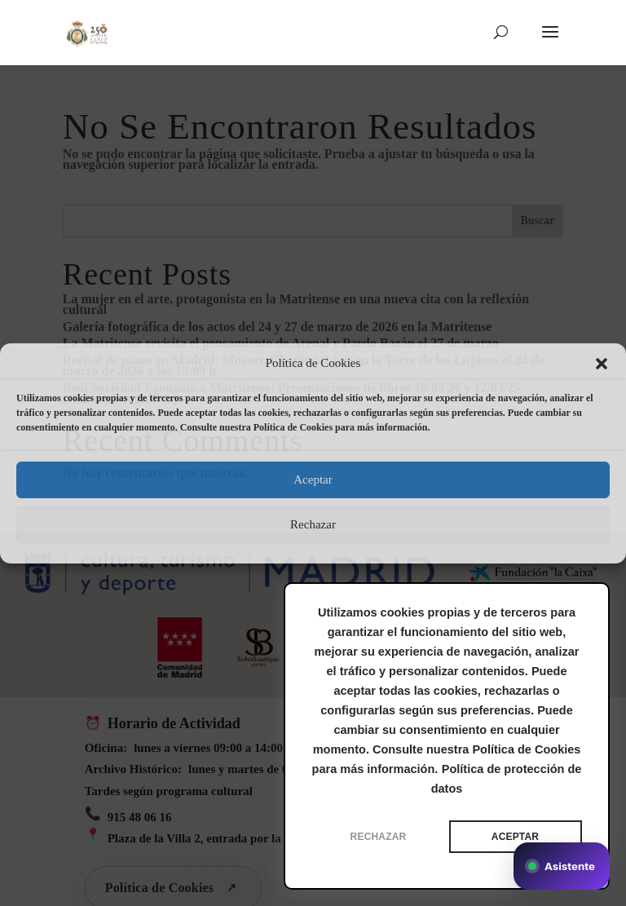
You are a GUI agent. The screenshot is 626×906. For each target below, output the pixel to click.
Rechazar (313, 524)
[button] (601, 364)
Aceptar (312, 479)
